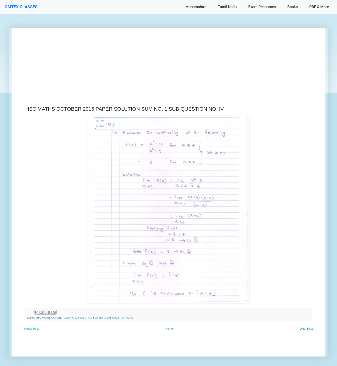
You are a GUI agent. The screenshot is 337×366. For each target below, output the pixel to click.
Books (292, 7)
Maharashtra (195, 7)
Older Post (306, 328)
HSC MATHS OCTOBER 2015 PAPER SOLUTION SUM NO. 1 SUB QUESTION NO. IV (84, 317)
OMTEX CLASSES (21, 6)
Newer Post (31, 328)
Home (169, 328)
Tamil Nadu (227, 7)
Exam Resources (262, 7)
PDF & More (319, 7)
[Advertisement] (159, 62)
